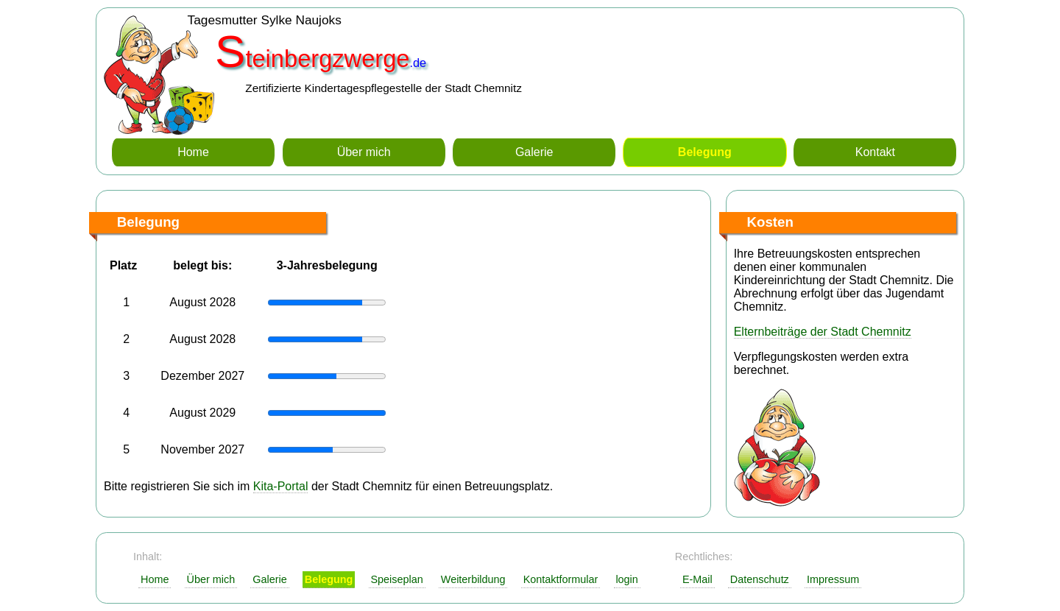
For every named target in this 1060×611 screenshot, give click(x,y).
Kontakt (875, 152)
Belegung (705, 152)
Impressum (833, 579)
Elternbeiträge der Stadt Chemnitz (822, 331)
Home (193, 152)
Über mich (364, 152)
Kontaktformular (560, 579)
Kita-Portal (280, 486)
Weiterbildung (473, 579)
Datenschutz (759, 579)
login (626, 579)
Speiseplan (396, 579)
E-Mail (697, 579)
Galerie (534, 152)
